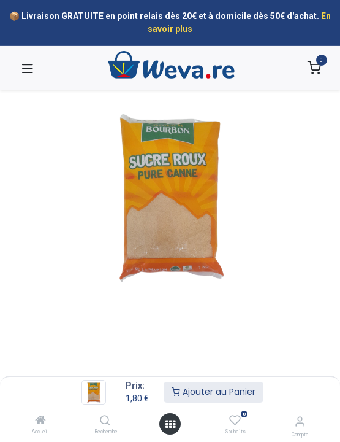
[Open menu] (170, 424)
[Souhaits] (235, 420)
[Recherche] (105, 421)
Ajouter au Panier (213, 392)
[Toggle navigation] (27, 68)
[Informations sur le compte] (300, 421)
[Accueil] (40, 421)
